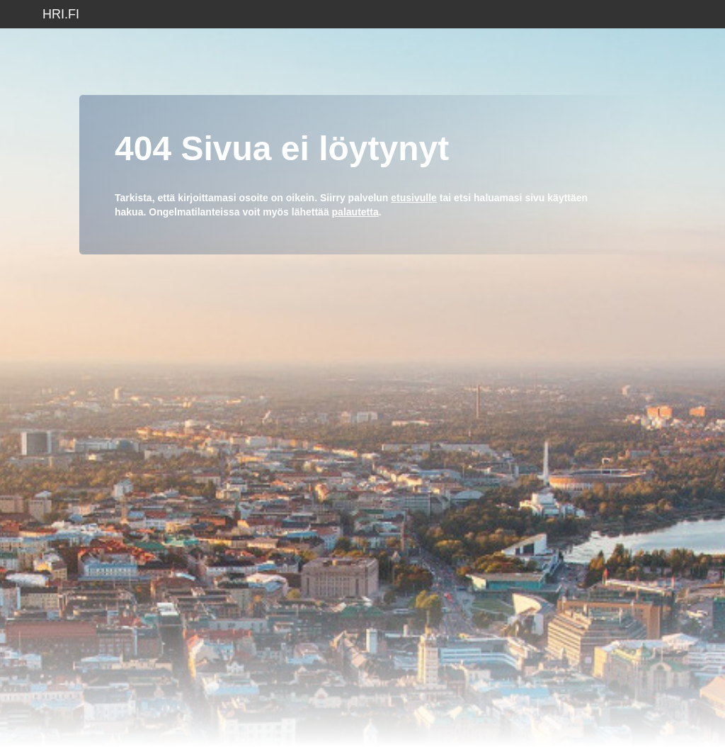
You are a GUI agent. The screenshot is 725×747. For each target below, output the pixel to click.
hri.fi (60, 14)
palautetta (355, 212)
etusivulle (414, 197)
